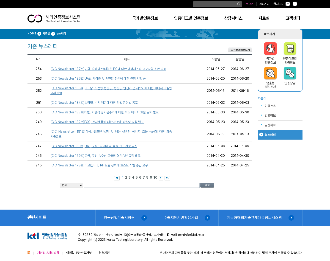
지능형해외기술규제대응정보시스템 (254, 217)
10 (155, 177)
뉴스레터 (270, 135)
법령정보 (270, 115)
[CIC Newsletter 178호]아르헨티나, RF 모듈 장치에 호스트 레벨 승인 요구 (99, 165)
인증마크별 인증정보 (191, 18)
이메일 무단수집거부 (79, 253)
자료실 (264, 18)
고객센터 (293, 18)
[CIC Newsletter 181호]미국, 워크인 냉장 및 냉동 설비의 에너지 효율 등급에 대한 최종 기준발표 (111, 134)
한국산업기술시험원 (119, 217)
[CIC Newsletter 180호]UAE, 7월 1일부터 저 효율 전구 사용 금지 (93, 146)
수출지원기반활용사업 (181, 217)
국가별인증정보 (145, 18)
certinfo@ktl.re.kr (191, 235)
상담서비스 (233, 18)
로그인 (249, 4)
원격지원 (104, 253)
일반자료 (270, 125)
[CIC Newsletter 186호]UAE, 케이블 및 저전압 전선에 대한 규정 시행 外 (98, 78)
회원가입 (264, 4)
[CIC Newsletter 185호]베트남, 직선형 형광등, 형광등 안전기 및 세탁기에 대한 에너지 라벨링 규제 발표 (111, 90)
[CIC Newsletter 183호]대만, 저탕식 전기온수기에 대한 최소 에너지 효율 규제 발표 (104, 112)
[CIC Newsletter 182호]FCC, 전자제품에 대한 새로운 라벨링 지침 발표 (97, 122)
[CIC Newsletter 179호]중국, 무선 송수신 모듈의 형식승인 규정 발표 (95, 155)
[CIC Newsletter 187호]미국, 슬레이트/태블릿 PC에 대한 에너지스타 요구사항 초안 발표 (108, 69)
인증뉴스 (270, 106)
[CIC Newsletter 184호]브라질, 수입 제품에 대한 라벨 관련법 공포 (94, 102)
